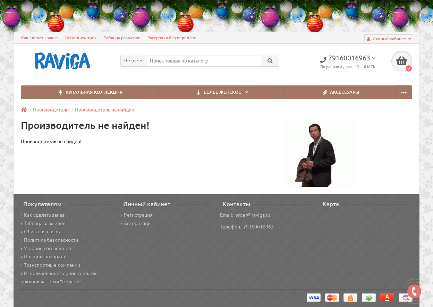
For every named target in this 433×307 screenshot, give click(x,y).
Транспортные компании (50, 265)
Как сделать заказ (39, 37)
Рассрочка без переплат (171, 37)
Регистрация (136, 215)
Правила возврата (42, 256)
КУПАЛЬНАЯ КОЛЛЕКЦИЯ (89, 92)
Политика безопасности (49, 240)
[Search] (270, 61)
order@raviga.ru (252, 215)
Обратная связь (40, 231)
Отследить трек (81, 37)
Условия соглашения (45, 248)
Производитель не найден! (105, 110)
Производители (51, 110)
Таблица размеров (122, 37)
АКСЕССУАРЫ (340, 92)
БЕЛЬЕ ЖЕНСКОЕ (221, 92)
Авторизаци (135, 223)
